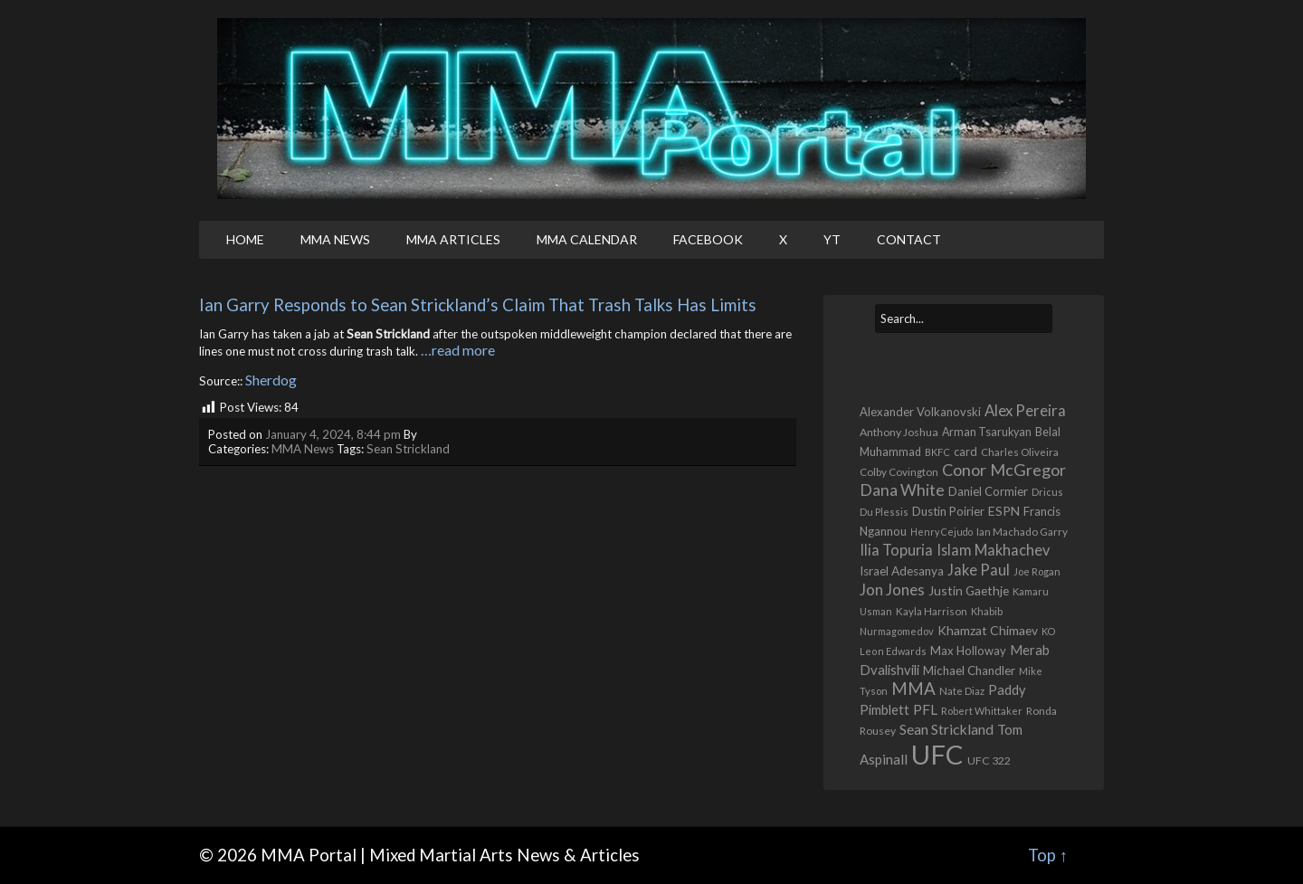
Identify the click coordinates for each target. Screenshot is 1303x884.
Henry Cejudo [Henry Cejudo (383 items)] (941, 531)
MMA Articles (453, 239)
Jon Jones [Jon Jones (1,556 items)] (892, 589)
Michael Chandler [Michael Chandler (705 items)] (969, 670)
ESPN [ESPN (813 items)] (1004, 510)
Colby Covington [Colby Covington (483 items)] (899, 471)
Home (245, 239)
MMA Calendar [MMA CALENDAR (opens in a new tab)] (587, 239)
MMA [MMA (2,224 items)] (913, 689)
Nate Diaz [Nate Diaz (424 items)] (961, 691)
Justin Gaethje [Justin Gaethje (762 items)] (968, 590)
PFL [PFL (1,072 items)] (925, 709)
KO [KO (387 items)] (1048, 631)
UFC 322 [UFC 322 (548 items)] (989, 760)
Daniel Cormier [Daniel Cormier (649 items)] (988, 491)
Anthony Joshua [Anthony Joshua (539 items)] (899, 432)
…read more (458, 349)
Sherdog (271, 379)
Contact (909, 239)
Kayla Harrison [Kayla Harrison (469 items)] (931, 611)
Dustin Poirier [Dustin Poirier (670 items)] (948, 511)
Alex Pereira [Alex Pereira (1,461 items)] (1025, 410)
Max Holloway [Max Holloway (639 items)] (968, 650)
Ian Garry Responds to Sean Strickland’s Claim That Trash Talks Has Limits (477, 305)
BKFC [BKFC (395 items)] (937, 452)
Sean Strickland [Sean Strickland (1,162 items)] (946, 728)
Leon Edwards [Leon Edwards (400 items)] (893, 651)
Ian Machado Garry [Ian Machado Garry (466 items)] (1022, 531)
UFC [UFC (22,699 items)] (937, 754)
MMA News (335, 239)
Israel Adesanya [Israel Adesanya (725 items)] (902, 571)
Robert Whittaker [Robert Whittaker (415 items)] (981, 711)
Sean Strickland (408, 449)
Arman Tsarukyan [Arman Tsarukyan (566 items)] (987, 432)
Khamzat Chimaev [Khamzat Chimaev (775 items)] (987, 630)
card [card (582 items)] (965, 452)
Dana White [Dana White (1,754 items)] (902, 489)
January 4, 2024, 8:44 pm (333, 434)
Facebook (708, 239)
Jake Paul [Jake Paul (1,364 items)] (978, 570)
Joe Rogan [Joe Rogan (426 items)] (1036, 571)
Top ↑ (1048, 855)
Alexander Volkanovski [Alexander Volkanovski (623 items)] (920, 411)
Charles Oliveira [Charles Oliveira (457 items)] (1020, 452)
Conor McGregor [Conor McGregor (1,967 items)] (1004, 470)
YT (832, 239)
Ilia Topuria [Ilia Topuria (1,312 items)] (896, 549)
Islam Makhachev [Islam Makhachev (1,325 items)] (993, 549)
